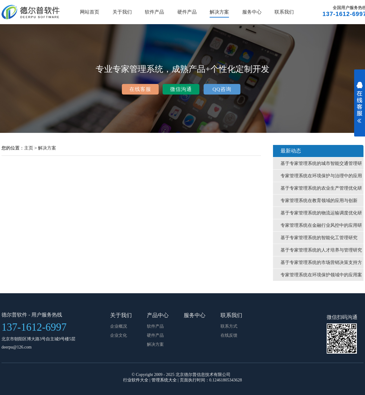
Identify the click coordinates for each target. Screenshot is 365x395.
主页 (28, 147)
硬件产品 (187, 11)
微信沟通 (181, 89)
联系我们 (284, 11)
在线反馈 (229, 335)
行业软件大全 (135, 380)
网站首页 (89, 11)
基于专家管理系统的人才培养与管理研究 (321, 250)
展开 (359, 106)
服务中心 (252, 11)
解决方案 (219, 11)
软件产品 (154, 11)
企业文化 (118, 335)
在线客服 (140, 89)
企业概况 (118, 326)
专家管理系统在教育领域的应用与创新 (319, 200)
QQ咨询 (221, 89)
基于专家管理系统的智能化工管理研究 (319, 237)
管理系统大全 (164, 380)
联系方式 (229, 326)
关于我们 (122, 11)
